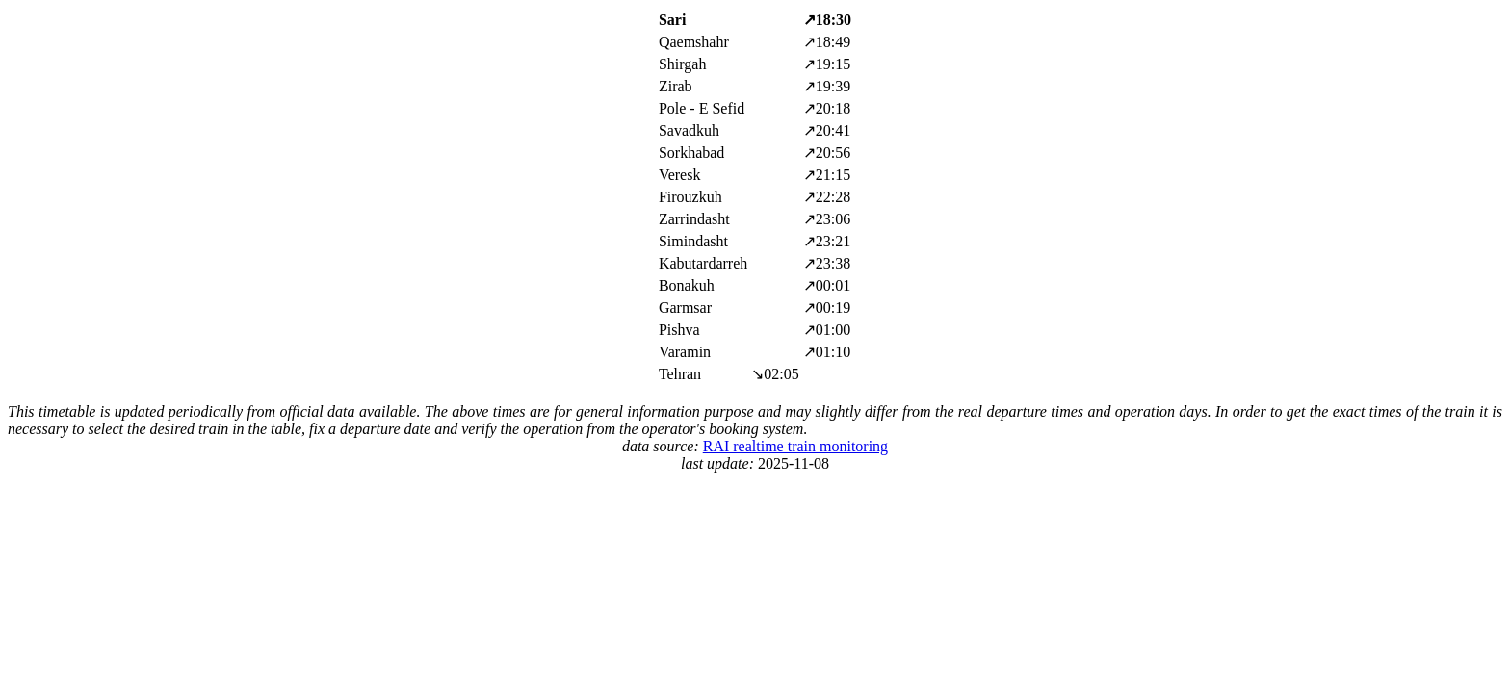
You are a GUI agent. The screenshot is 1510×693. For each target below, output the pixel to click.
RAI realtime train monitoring (795, 446)
